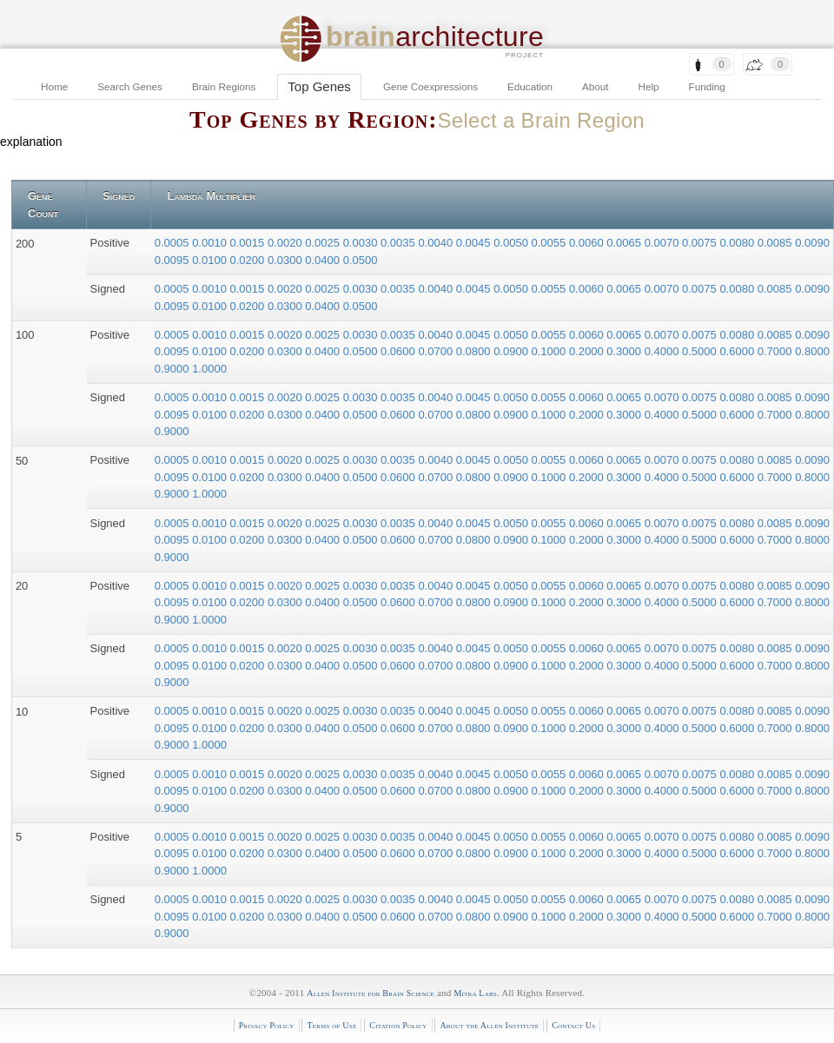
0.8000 (812, 351)
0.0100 (210, 260)
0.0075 (700, 242)
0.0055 (550, 242)
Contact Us (573, 1025)
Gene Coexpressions (430, 86)
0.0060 (587, 242)
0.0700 (436, 351)
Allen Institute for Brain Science (370, 993)
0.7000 (776, 351)
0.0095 (173, 260)
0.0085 (776, 242)
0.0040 (436, 242)
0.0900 (512, 351)
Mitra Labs (474, 993)
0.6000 (738, 351)
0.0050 (512, 242)
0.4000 (663, 351)
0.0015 (249, 242)
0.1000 (550, 351)
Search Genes (129, 86)
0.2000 (587, 351)
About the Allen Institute (489, 1025)
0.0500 (360, 260)
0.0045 (474, 242)
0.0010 (210, 242)
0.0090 (812, 242)
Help (649, 86)
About (595, 86)
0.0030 (362, 242)
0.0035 (399, 242)
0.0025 (323, 242)
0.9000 (173, 368)
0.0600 (399, 351)
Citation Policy (398, 1025)
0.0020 (286, 242)
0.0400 (323, 260)
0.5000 (700, 351)
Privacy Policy (267, 1025)
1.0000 (209, 368)
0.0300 (286, 260)
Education (530, 86)
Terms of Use (331, 1025)
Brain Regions (223, 86)
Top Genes (319, 86)
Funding (707, 86)
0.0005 (173, 242)
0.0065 (625, 242)
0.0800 (474, 351)
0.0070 (663, 242)
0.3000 (625, 351)
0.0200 (249, 260)
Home (54, 86)
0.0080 (738, 242)
